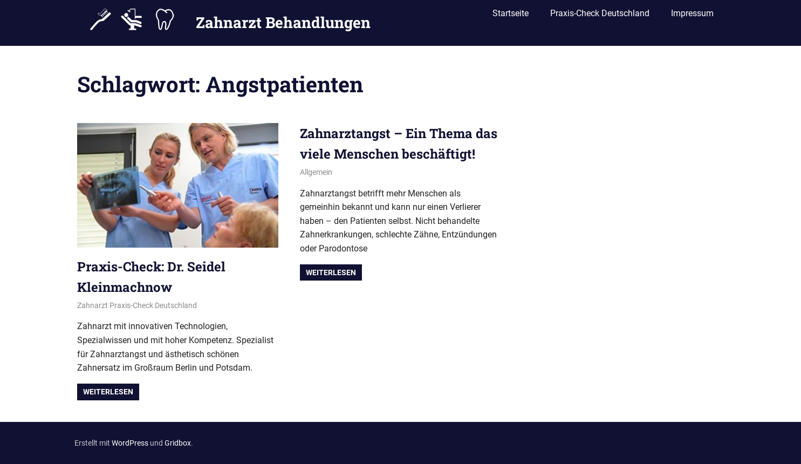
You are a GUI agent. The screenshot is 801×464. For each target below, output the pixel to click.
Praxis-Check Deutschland (599, 17)
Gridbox (178, 443)
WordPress (130, 443)
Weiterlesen (108, 391)
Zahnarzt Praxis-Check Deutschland (137, 305)
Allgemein (316, 172)
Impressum (692, 17)
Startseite (510, 17)
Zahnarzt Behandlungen (283, 18)
